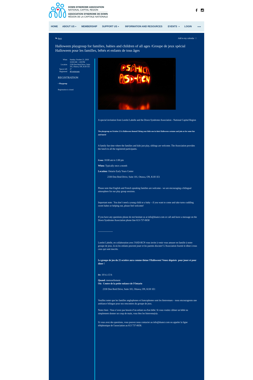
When (65, 60)
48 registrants (75, 72)
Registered (63, 72)
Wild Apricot (175, 376)
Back (60, 38)
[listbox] (188, 38)
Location (64, 65)
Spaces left (63, 69)
